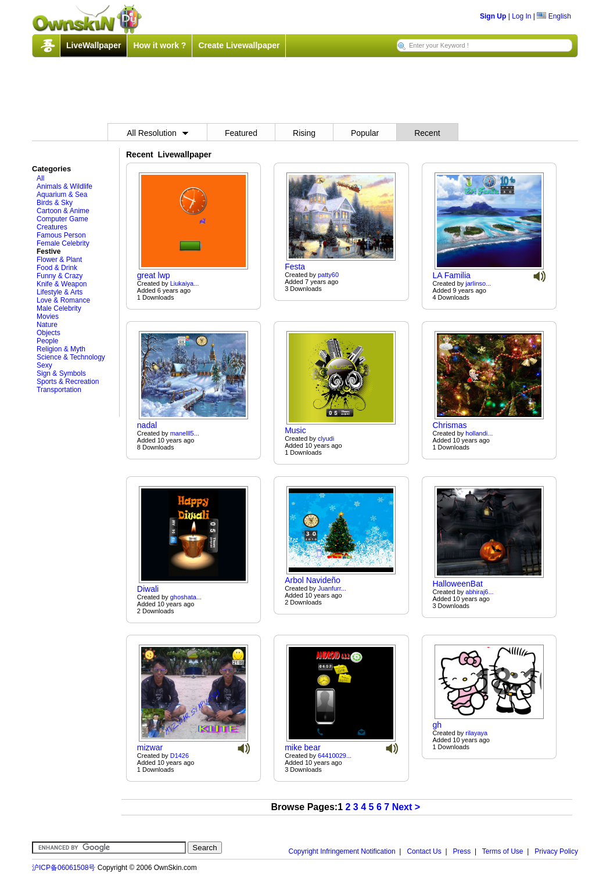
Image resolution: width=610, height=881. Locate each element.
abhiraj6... (479, 591)
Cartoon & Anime (63, 211)
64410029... (334, 755)
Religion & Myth (61, 349)
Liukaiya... (184, 283)
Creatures (52, 227)
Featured (241, 133)
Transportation (59, 390)
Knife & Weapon (62, 284)
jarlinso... (478, 283)
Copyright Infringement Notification (342, 851)
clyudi (326, 438)
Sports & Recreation (68, 381)
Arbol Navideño (312, 580)
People (47, 341)
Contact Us (424, 851)
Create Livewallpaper (238, 45)
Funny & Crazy (59, 276)
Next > (406, 807)
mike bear (302, 747)
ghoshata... (186, 597)
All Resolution (157, 133)
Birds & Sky (55, 203)
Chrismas (449, 425)
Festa (295, 266)
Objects (48, 333)
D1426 (179, 755)
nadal (147, 425)
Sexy (44, 365)
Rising (304, 133)
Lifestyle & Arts (59, 292)
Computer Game (62, 219)
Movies (48, 316)
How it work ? (159, 45)
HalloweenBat (457, 583)
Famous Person (61, 235)
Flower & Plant (59, 260)
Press (462, 851)
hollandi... (479, 433)
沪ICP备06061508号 (63, 868)
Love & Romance (63, 300)
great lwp (153, 275)
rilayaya (476, 732)
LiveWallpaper (93, 45)
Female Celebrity (63, 243)
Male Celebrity (59, 308)
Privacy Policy (556, 851)
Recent (427, 133)
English (554, 16)
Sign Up (493, 16)
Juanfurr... (332, 588)
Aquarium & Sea (62, 194)
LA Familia (451, 275)
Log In (521, 16)
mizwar (150, 747)
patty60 (328, 274)
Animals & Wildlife (64, 186)
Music (295, 430)
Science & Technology (71, 357)
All (40, 178)
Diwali (148, 589)
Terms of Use (502, 851)
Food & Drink (57, 268)
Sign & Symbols (61, 373)
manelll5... (184, 433)
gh (437, 724)
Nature (47, 325)
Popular (365, 133)
